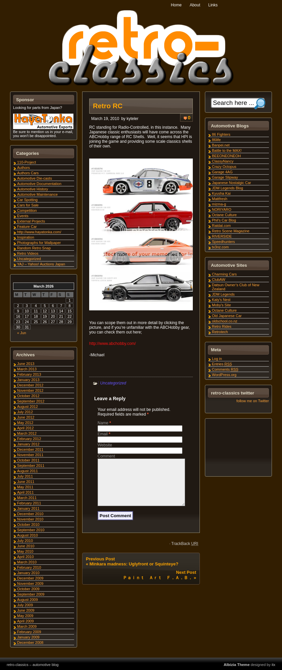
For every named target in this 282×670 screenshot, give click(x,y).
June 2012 (25, 417)
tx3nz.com (220, 247)
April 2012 (25, 428)
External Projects (31, 221)
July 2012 (25, 412)
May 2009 (25, 616)
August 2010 (27, 535)
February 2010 (29, 567)
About (195, 5)
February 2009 (29, 632)
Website (105, 445)
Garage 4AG (222, 172)
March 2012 (27, 433)
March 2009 (27, 626)
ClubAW (218, 280)
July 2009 (25, 605)
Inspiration (25, 237)
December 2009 (30, 578)
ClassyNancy (222, 161)
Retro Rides (221, 326)
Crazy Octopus (224, 167)
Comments (225, 369)
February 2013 (29, 374)
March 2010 (27, 562)
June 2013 (25, 364)
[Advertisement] (238, 448)
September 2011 (30, 466)
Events (23, 216)
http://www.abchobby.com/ (112, 343)
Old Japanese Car (227, 316)
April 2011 (25, 492)
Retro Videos (27, 253)
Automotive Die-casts (34, 178)
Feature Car (27, 227)
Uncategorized (113, 383)
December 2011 (30, 449)
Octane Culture (224, 215)
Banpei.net (221, 145)
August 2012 (27, 407)
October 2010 (28, 525)
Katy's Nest (221, 300)
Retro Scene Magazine (230, 231)
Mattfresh (219, 199)
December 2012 (30, 385)
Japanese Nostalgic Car (231, 183)
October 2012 (28, 396)
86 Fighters (221, 134)
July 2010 (25, 541)
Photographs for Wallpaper (39, 243)
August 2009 (27, 600)
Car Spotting (27, 200)
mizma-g (219, 204)
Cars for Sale (28, 205)
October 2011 (28, 460)
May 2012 (25, 423)
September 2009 (30, 594)
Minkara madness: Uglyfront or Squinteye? (134, 571)
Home (176, 5)
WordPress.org (224, 375)
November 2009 (30, 584)
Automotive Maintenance (37, 194)
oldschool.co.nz (224, 321)
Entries (222, 364)
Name (104, 423)
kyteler (132, 118)
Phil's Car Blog (224, 220)
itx (273, 665)
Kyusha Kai (221, 193)
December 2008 (30, 643)
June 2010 (25, 546)
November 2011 (30, 455)
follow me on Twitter (252, 401)
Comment (106, 456)
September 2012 (30, 401)
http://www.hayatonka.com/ (39, 232)
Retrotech (220, 332)
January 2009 (28, 637)
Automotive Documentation (39, 184)
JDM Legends (223, 294)
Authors (23, 168)
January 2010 (28, 573)
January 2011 (28, 508)
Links (213, 5)
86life (216, 140)
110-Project (26, 162)
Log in (217, 359)
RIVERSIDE (222, 236)
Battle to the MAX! (227, 150)
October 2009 (28, 589)
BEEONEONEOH (226, 156)
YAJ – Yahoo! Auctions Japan (41, 264)
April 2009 (25, 621)
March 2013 (27, 369)
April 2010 (25, 557)
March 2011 (27, 498)
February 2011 (29, 503)
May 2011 (25, 487)
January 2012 (28, 444)
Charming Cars (224, 274)
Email (104, 434)
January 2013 (28, 380)
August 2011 (27, 471)
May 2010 (25, 551)
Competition (27, 210)
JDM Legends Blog (227, 188)
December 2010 (30, 514)
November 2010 (30, 519)
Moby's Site (221, 305)
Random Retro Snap (34, 248)
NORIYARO (221, 209)
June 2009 (25, 610)
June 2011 (25, 482)
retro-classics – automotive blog (33, 665)
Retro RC (107, 106)
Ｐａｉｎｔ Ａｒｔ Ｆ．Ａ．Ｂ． (157, 585)
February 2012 (29, 439)
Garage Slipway (225, 177)
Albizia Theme (237, 665)
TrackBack (184, 551)
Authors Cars (28, 173)
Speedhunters (223, 242)
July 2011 (25, 476)
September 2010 (30, 530)
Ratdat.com (221, 226)
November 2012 (30, 390)
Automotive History (32, 189)
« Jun (21, 333)
